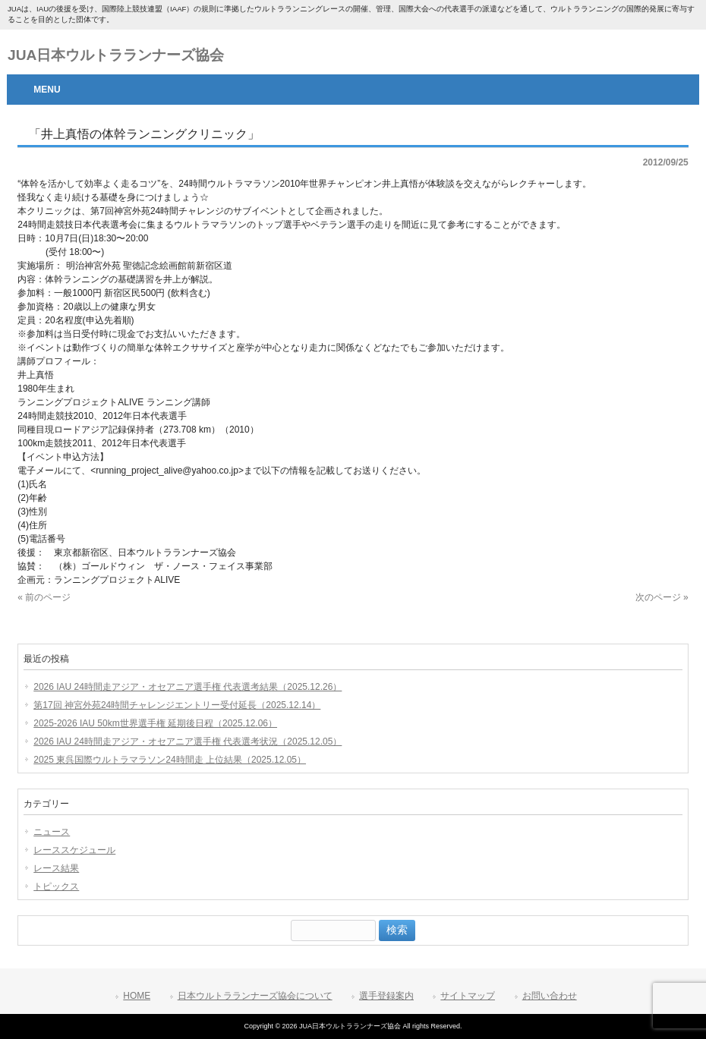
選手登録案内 (386, 995)
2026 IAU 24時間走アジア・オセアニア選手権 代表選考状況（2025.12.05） (187, 741)
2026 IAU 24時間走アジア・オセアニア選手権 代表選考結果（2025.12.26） (187, 687)
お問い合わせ (549, 995)
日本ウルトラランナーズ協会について (255, 995)
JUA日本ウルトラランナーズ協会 (116, 55)
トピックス (56, 886)
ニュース (51, 831)
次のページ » (662, 597)
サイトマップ (467, 995)
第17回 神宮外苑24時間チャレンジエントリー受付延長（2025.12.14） (176, 705)
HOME (136, 995)
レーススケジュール (74, 850)
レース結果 (56, 868)
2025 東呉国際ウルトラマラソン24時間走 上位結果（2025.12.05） (169, 759)
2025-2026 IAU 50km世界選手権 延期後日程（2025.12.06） (155, 723)
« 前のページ (44, 597)
